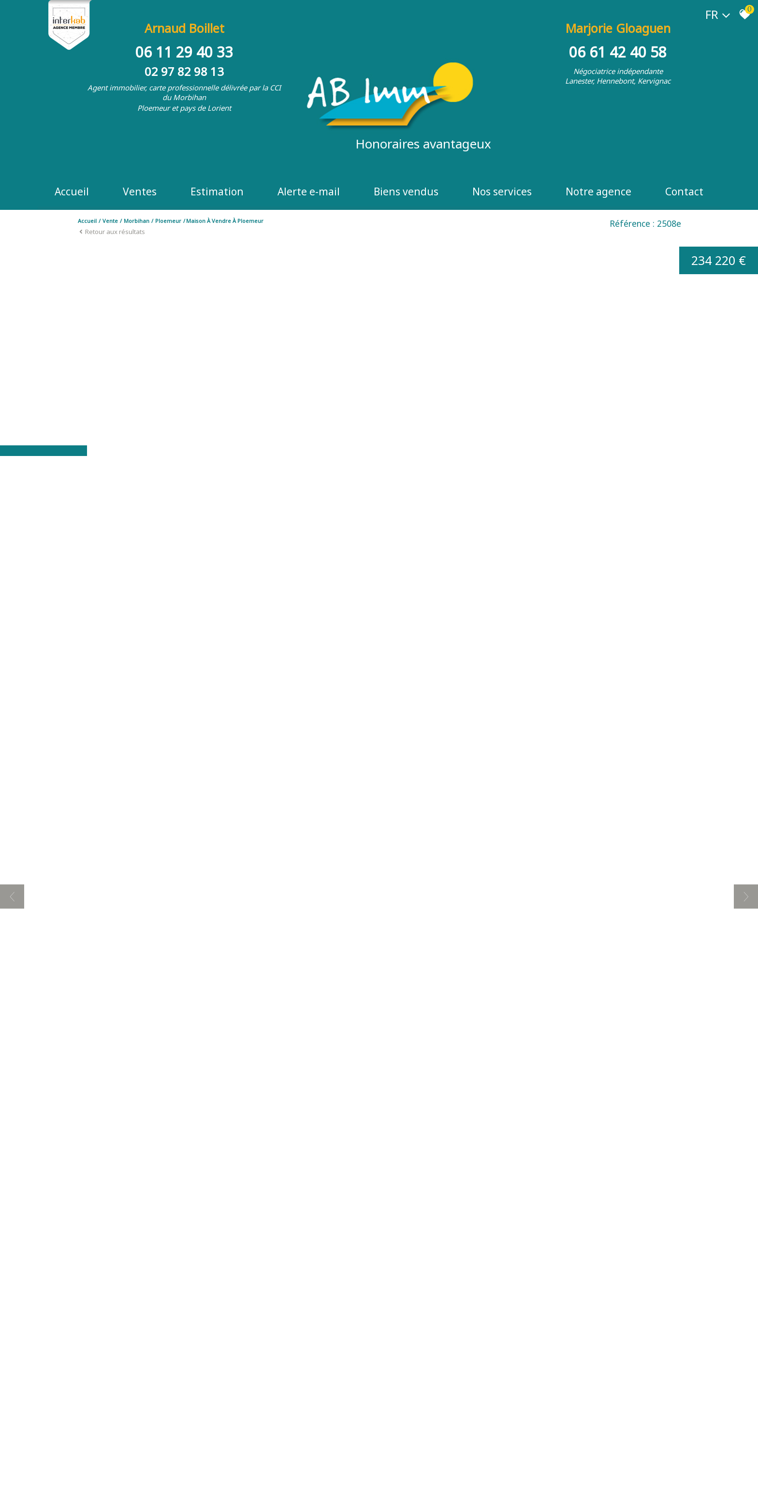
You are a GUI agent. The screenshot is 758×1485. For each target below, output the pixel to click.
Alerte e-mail (308, 191)
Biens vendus (406, 191)
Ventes (140, 191)
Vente (110, 220)
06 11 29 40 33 (184, 52)
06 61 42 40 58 (618, 52)
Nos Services (502, 191)
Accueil (72, 191)
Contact (684, 191)
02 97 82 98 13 (184, 71)
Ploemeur (168, 220)
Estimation (217, 191)
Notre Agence (598, 191)
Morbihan (136, 220)
